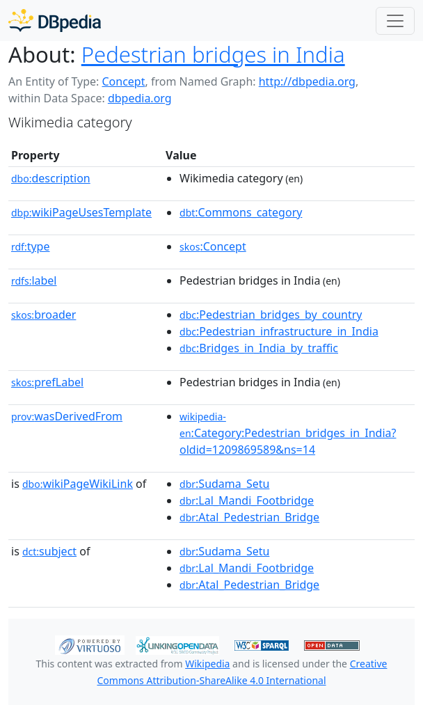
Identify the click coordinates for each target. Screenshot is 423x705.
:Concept (212, 246)
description (50, 178)
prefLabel (47, 382)
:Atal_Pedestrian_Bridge (249, 517)
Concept (123, 81)
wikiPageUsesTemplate (81, 212)
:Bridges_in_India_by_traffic (258, 348)
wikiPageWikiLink (77, 483)
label (34, 280)
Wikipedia (207, 663)
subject (49, 551)
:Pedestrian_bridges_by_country (270, 314)
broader (43, 314)
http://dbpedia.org (307, 81)
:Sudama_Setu (224, 483)
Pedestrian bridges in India (213, 54)
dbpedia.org (140, 98)
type (30, 246)
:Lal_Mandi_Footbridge (246, 500)
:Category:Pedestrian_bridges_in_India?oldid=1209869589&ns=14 (287, 433)
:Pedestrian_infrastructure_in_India (278, 331)
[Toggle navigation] (395, 21)
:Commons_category (240, 212)
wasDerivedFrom (66, 416)
